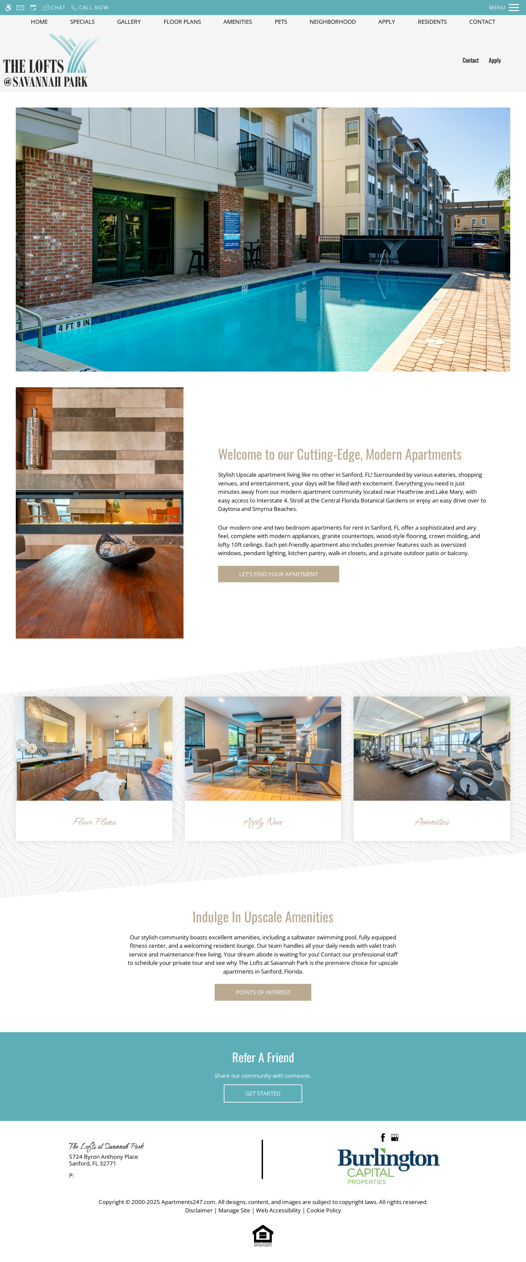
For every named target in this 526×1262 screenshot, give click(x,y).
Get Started (263, 1093)
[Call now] (89, 7)
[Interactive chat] (54, 7)
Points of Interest (263, 992)
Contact (482, 21)
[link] (131, 1160)
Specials (82, 21)
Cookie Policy (324, 1210)
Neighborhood (333, 21)
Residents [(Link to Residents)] (432, 21)
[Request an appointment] (33, 7)
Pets (281, 21)
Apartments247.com (188, 1202)
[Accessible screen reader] (8, 7)
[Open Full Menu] (504, 7)
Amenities (237, 21)
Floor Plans (182, 21)
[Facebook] (383, 1137)
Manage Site (234, 1210)
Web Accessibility (278, 1210)
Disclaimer (199, 1210)
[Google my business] (394, 1137)
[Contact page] (20, 7)
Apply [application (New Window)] (386, 21)
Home (39, 21)
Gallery (129, 21)
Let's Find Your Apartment (278, 574)
